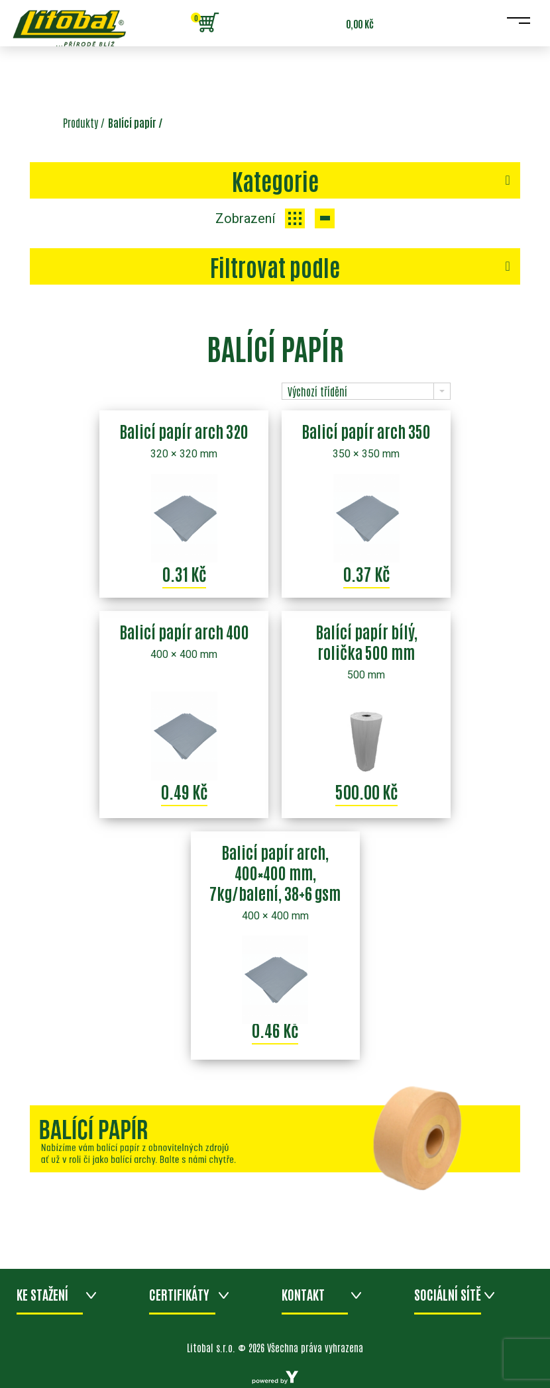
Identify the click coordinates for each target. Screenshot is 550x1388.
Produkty (80, 122)
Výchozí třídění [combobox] (317, 391)
